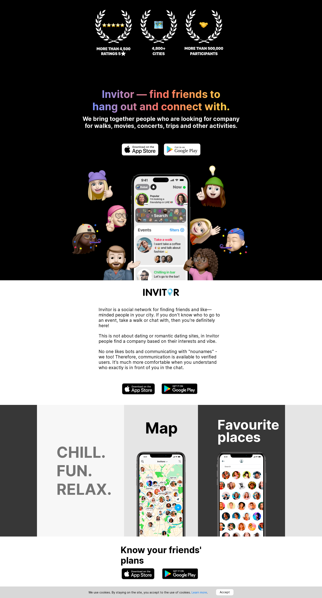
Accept (225, 592)
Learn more (199, 592)
